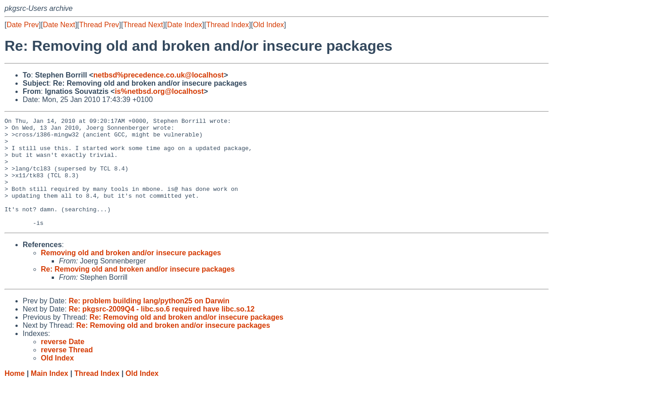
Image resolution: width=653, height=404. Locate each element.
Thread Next (143, 25)
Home (14, 395)
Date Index (184, 25)
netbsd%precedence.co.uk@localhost (158, 75)
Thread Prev (99, 25)
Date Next (59, 25)
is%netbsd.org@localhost (159, 91)
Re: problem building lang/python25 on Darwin (148, 322)
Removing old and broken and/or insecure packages (131, 274)
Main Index (49, 395)
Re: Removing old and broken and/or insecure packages (138, 291)
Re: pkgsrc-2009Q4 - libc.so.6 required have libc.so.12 (161, 331)
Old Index (268, 25)
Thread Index (227, 25)
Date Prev (22, 25)
